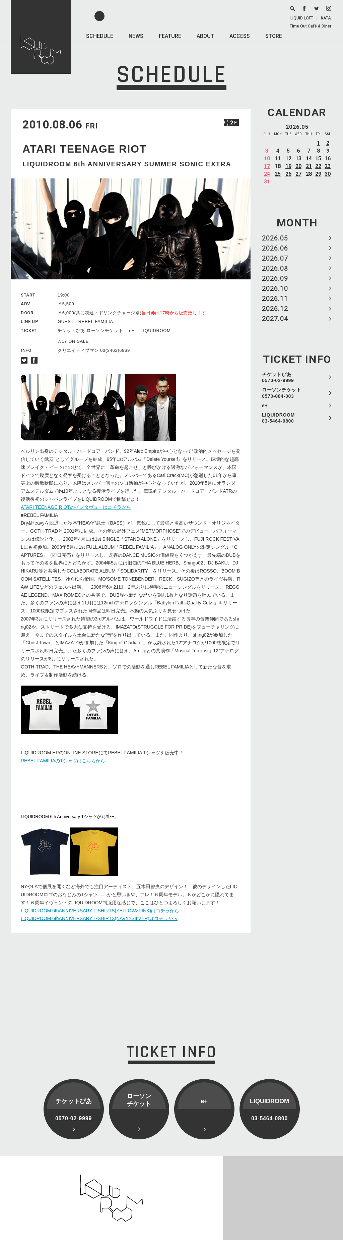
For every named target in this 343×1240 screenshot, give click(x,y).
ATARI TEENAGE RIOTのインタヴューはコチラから (76, 507)
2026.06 (275, 248)
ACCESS (239, 36)
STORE (273, 36)
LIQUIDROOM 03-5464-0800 (278, 418)
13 (298, 158)
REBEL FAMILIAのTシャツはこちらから (63, 760)
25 (278, 174)
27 (298, 174)
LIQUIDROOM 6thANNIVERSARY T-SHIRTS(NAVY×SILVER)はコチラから (99, 918)
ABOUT (205, 36)
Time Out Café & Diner (310, 26)
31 (267, 181)
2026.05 (275, 238)
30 (328, 174)
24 (267, 174)
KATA (326, 18)
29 (318, 174)
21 (309, 166)
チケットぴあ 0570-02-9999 (278, 377)
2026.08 (275, 268)
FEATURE (170, 36)
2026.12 (275, 308)
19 (288, 166)
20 (298, 166)
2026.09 (275, 278)
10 (267, 158)
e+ (265, 405)
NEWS (136, 36)
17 (267, 166)
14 (309, 158)
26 (288, 174)
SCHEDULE (99, 36)
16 (328, 158)
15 (318, 158)
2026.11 (275, 298)
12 (288, 158)
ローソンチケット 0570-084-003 (281, 392)
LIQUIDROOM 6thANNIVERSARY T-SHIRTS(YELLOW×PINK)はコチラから (100, 910)
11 (278, 158)
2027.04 (275, 318)
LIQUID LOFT (301, 18)
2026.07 (275, 258)
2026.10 (275, 288)
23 (328, 166)
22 (318, 166)
